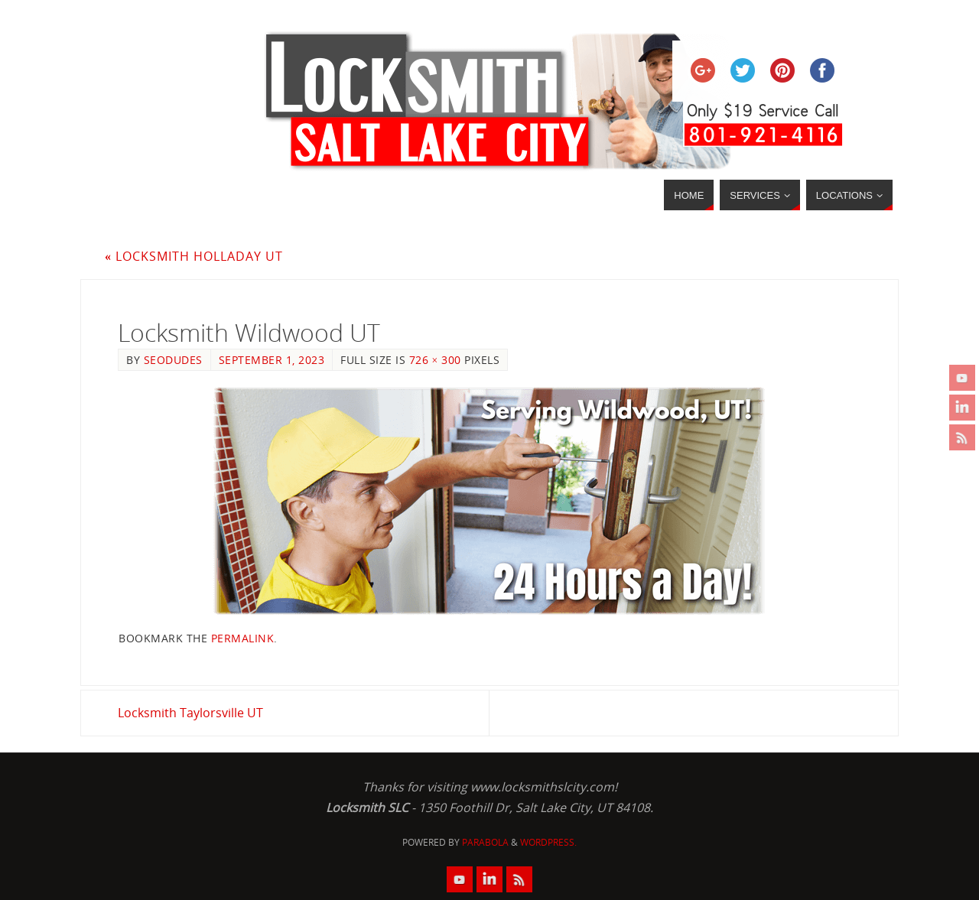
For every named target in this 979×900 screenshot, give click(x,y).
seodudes (173, 360)
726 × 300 (435, 360)
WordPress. (548, 842)
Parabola (485, 842)
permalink (243, 638)
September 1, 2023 (272, 360)
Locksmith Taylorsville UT (190, 712)
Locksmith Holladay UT (194, 256)
